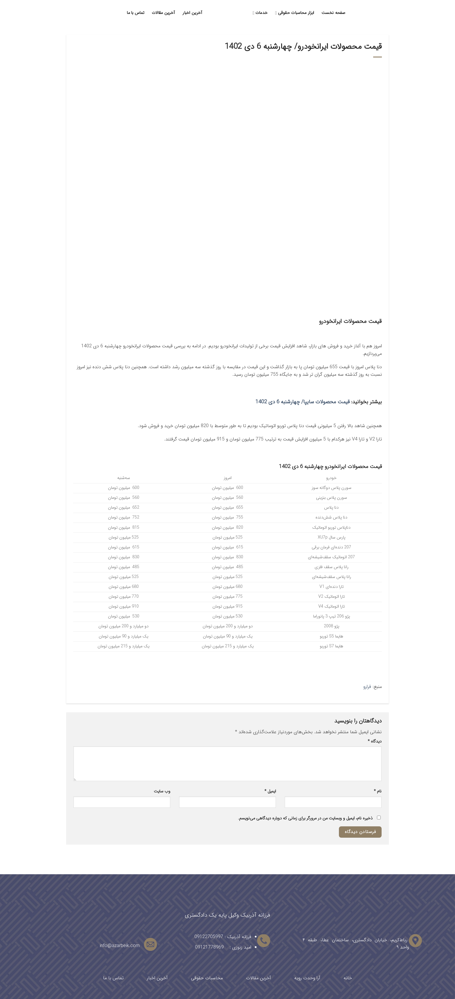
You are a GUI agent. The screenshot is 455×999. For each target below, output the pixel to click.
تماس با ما (135, 13)
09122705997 (208, 936)
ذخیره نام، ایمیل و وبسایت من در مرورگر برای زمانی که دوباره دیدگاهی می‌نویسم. (305, 818)
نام (378, 791)
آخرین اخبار (192, 13)
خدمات (260, 13)
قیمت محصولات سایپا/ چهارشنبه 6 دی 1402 (302, 402)
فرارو (367, 686)
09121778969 (209, 947)
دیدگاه (375, 741)
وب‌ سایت (162, 791)
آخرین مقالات (163, 13)
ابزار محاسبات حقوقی (294, 13)
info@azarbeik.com (120, 945)
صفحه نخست (334, 13)
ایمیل (270, 791)
